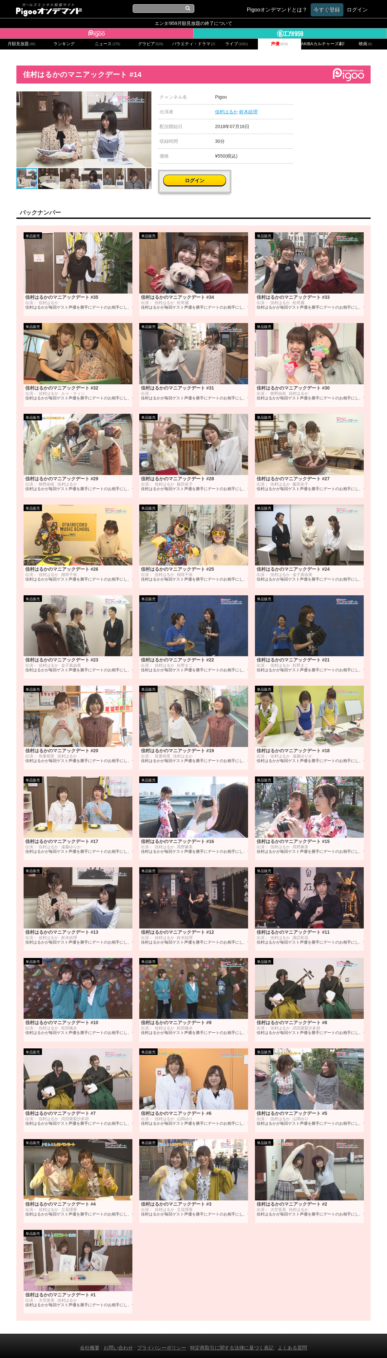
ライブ (236, 44)
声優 (279, 44)
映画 (365, 44)
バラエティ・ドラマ (193, 44)
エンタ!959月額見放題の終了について (193, 23)
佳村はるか (226, 111)
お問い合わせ (118, 1344)
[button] (145, 97)
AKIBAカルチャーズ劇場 (322, 44)
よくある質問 (292, 1344)
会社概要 (90, 1344)
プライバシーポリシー (161, 1344)
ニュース (107, 44)
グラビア (151, 44)
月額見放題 (21, 44)
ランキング (64, 44)
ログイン (336, 100)
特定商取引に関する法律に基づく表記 (232, 1344)
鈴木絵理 (248, 111)
